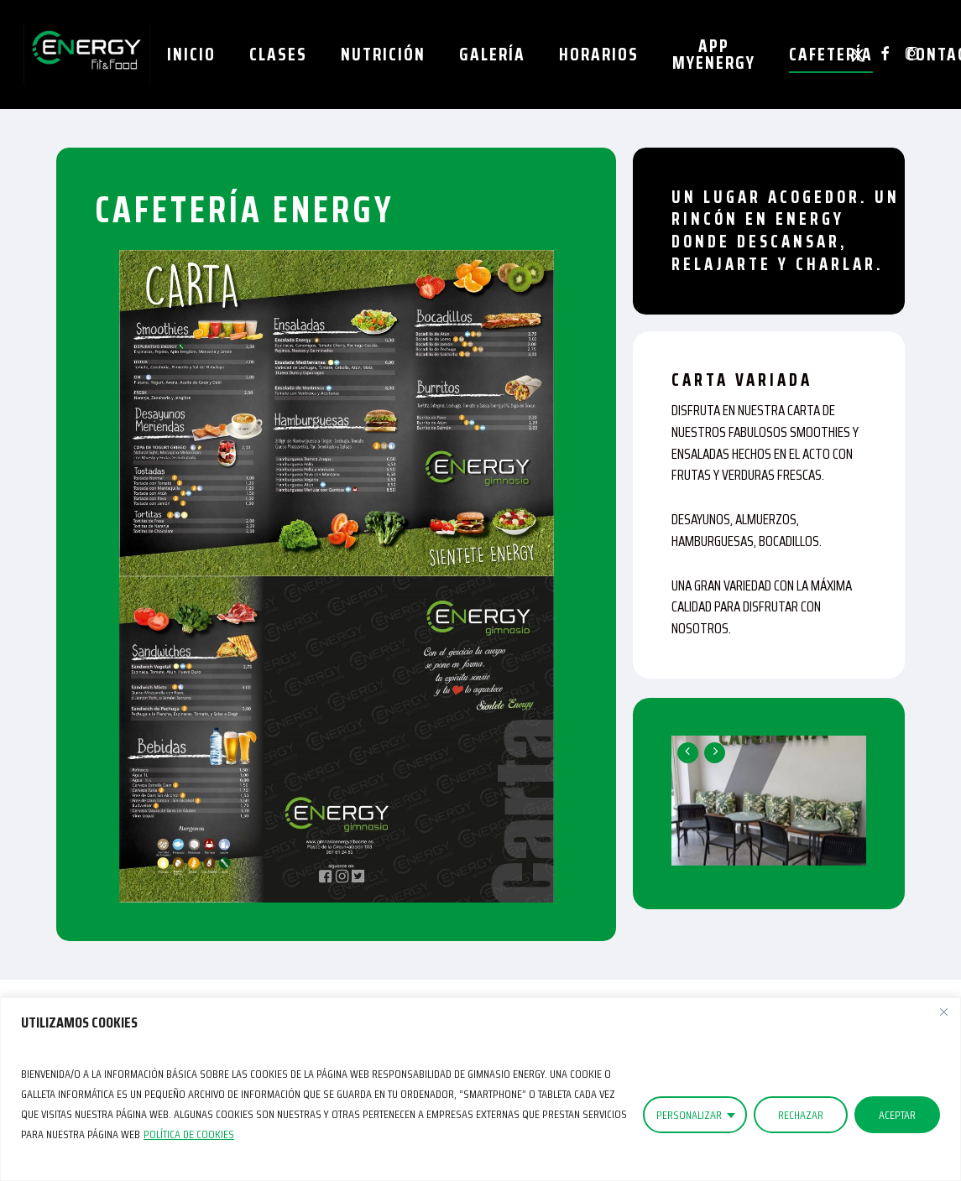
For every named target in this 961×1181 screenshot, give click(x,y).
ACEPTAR (897, 1115)
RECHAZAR (800, 1115)
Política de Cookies (189, 1134)
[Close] (943, 1012)
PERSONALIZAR (689, 1115)
